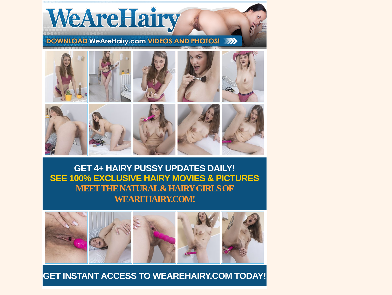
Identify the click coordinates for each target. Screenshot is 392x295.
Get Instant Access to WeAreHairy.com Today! (154, 276)
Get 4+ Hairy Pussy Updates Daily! (154, 183)
